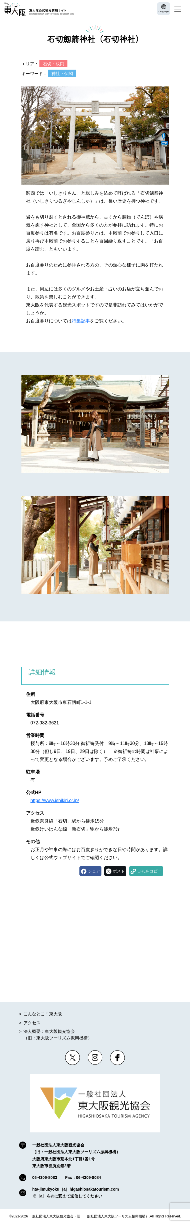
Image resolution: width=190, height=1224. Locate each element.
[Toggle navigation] (177, 9)
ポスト (119, 871)
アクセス (32, 1022)
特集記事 (81, 320)
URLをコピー (149, 871)
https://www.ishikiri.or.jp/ (55, 800)
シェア (94, 871)
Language (164, 11)
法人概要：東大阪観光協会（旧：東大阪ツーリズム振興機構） (57, 1034)
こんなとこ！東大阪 (42, 1013)
